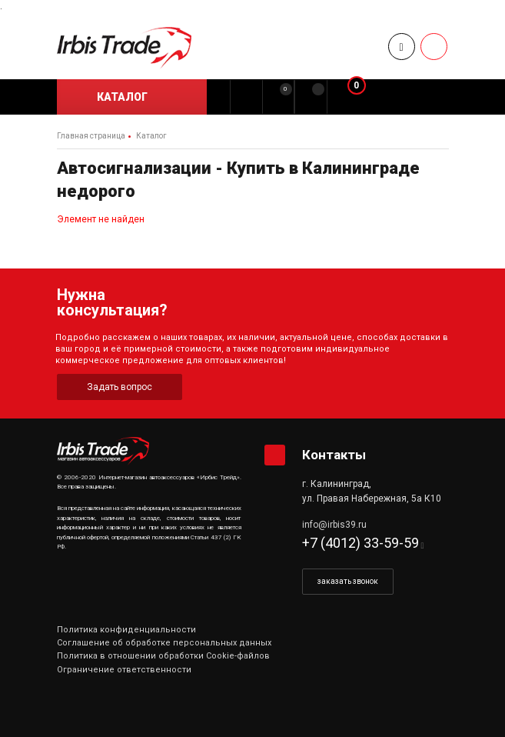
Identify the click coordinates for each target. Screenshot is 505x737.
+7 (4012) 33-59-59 (360, 543)
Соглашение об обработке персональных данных (164, 643)
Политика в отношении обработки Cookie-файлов (163, 656)
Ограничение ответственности (124, 670)
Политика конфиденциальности (126, 630)
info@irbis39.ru (334, 524)
